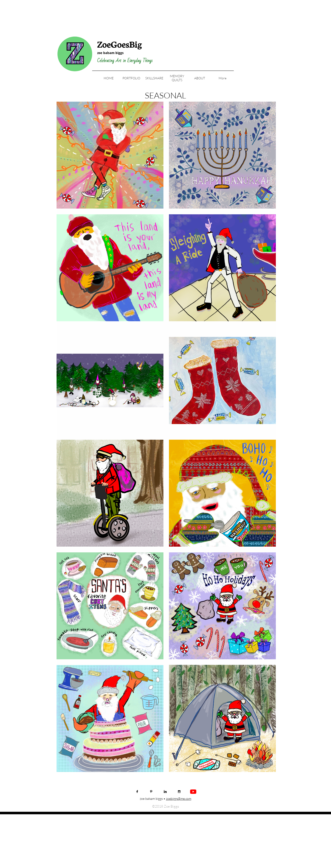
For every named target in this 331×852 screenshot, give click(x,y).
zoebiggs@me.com (178, 798)
